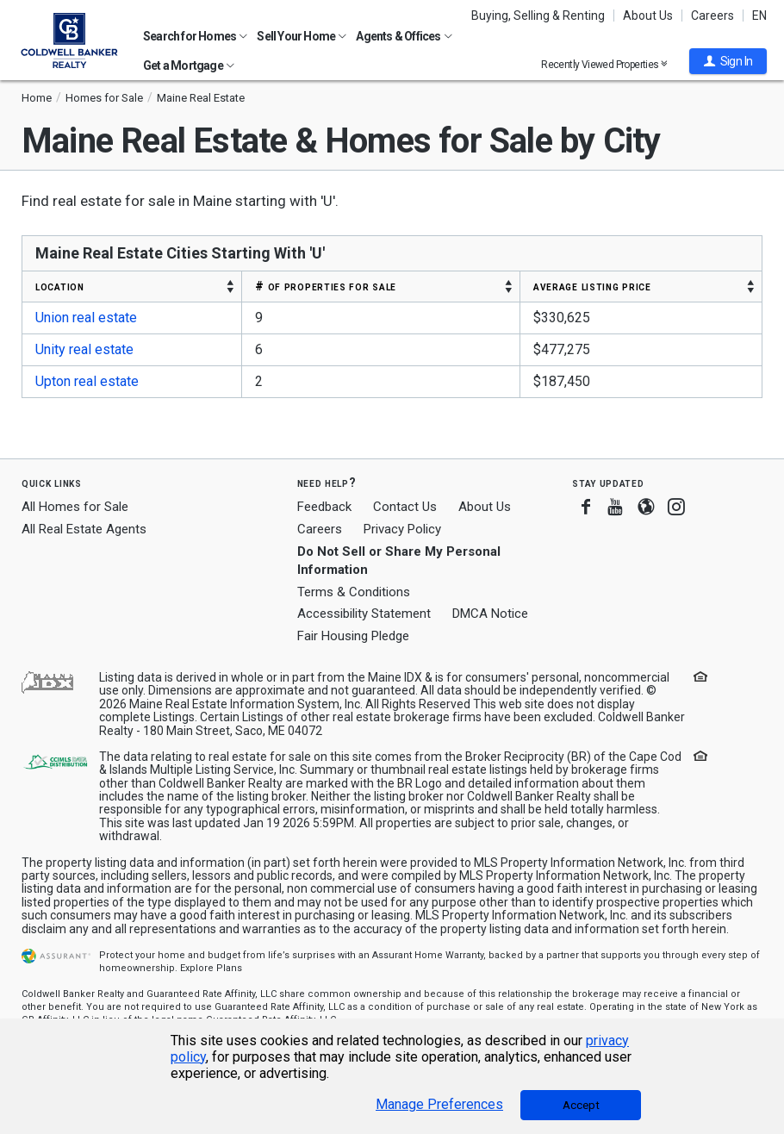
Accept (581, 1105)
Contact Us (405, 506)
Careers (712, 15)
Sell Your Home (301, 36)
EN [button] (759, 15)
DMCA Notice (490, 613)
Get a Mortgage (188, 65)
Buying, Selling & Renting (538, 15)
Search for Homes (195, 36)
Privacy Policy (402, 529)
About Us (648, 15)
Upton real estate (87, 381)
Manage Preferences (439, 1105)
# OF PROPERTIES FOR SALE (325, 286)
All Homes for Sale (75, 506)
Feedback (324, 507)
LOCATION (59, 286)
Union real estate (86, 317)
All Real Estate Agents (84, 529)
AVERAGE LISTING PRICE (592, 286)
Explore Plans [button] (211, 968)
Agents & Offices (403, 36)
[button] (728, 61)
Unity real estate (84, 349)
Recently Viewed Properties (604, 64)
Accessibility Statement (364, 613)
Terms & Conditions (353, 592)
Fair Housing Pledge (353, 636)
